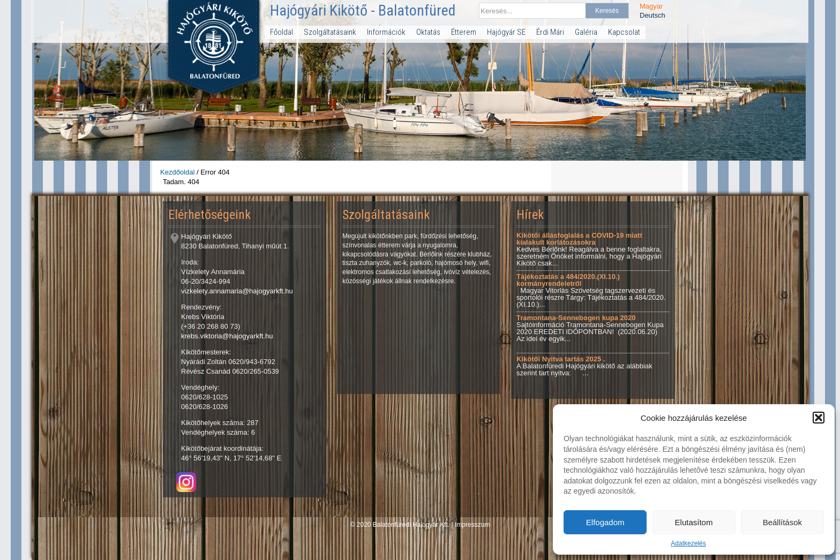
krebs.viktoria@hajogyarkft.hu (227, 336)
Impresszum (472, 524)
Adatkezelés (688, 543)
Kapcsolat (624, 32)
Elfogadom (605, 522)
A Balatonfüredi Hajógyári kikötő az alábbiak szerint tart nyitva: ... (584, 366)
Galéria (586, 32)
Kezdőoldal (177, 172)
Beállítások (782, 522)
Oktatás (428, 32)
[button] (818, 417)
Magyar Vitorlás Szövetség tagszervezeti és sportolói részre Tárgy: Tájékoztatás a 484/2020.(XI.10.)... (590, 290)
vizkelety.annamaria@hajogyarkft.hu (237, 291)
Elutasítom (694, 522)
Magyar (651, 6)
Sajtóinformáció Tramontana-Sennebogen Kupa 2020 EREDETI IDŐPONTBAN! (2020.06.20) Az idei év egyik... (590, 328)
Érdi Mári (550, 32)
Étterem (463, 32)
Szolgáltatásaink (330, 32)
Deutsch (652, 15)
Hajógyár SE (506, 32)
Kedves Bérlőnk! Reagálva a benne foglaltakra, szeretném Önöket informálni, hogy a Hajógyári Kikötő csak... (589, 249)
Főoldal (281, 32)
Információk (386, 32)
